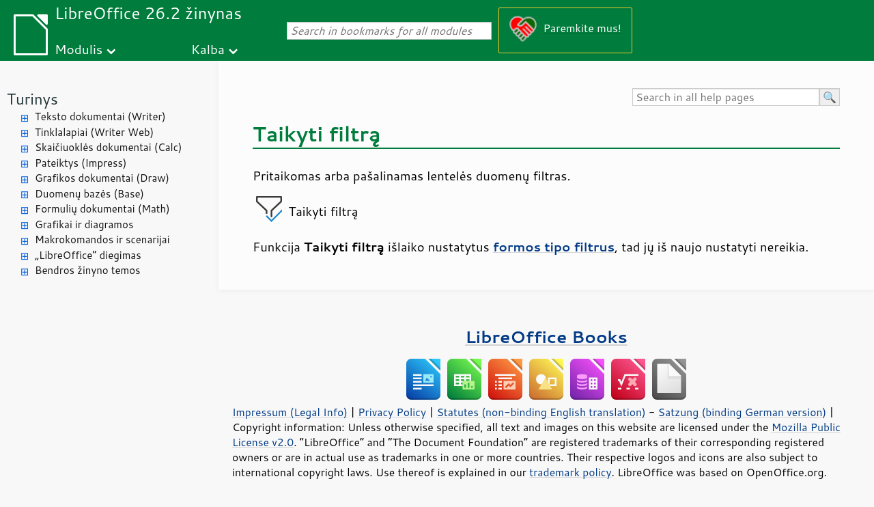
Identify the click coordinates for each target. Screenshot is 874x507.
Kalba (208, 49)
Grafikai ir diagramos (84, 224)
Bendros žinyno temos (88, 270)
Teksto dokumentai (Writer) (100, 116)
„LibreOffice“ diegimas (88, 255)
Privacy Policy (392, 412)
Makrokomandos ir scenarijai (102, 239)
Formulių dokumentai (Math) (102, 209)
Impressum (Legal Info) (290, 412)
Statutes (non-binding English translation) (540, 412)
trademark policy (570, 472)
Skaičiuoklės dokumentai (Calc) (108, 147)
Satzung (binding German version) (742, 412)
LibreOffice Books (546, 336)
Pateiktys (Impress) (80, 163)
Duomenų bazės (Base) (89, 194)
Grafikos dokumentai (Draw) (102, 178)
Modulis (78, 49)
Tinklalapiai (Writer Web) (94, 132)
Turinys (32, 98)
